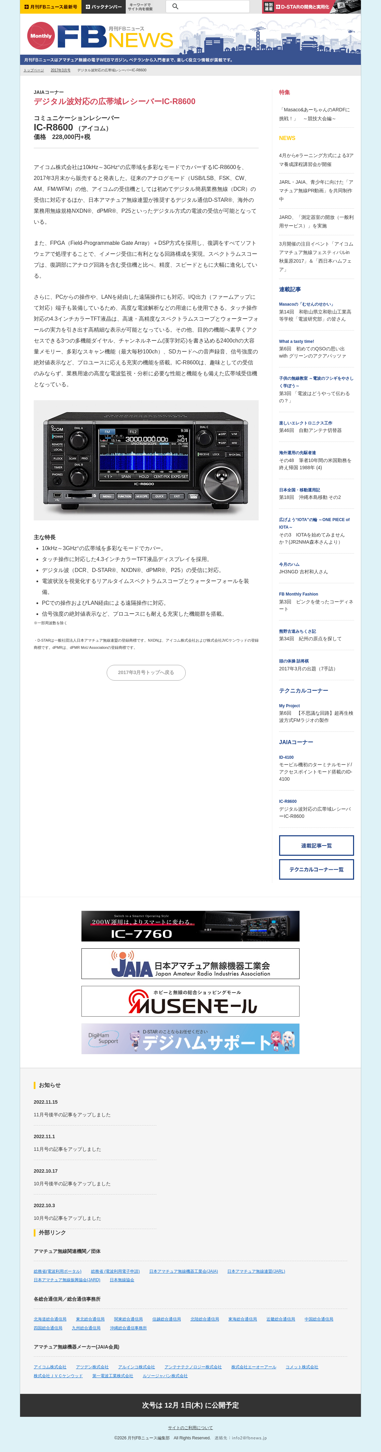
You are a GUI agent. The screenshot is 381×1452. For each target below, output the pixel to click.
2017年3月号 (61, 70)
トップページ (34, 70)
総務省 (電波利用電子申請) (115, 1271)
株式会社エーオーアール (253, 1367)
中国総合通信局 (319, 1319)
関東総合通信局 (128, 1319)
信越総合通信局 (166, 1319)
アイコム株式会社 (50, 1367)
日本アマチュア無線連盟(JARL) (256, 1271)
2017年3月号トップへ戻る (146, 672)
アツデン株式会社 (92, 1367)
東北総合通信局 (90, 1319)
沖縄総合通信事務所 (128, 1328)
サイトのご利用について (190, 1427)
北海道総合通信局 (50, 1319)
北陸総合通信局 (204, 1319)
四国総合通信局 (48, 1328)
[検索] (206, 6)
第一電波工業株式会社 (112, 1375)
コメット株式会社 (302, 1367)
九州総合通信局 (86, 1328)
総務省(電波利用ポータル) (57, 1271)
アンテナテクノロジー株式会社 (193, 1367)
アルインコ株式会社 (136, 1367)
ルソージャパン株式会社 (165, 1375)
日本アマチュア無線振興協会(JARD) (67, 1280)
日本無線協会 (122, 1280)
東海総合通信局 (242, 1319)
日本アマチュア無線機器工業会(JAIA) (183, 1271)
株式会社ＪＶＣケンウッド (58, 1375)
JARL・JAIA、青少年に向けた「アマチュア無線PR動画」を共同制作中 (316, 190)
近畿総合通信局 (280, 1319)
